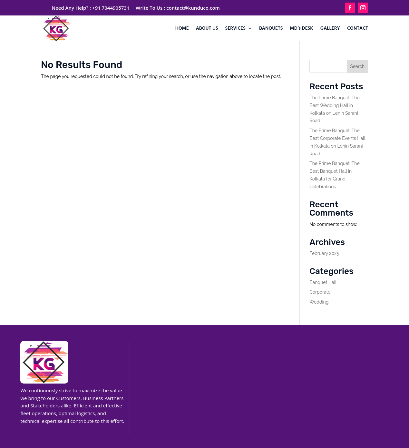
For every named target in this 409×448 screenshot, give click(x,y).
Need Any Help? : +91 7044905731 (90, 8)
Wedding (318, 302)
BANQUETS (271, 28)
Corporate (319, 292)
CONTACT (357, 28)
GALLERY (330, 28)
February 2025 (324, 253)
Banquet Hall (322, 282)
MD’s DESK (301, 28)
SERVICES (235, 28)
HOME (182, 28)
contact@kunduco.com (193, 8)
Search (357, 66)
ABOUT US (207, 28)
